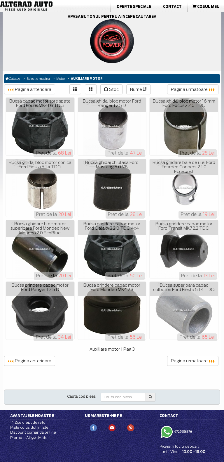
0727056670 (183, 432)
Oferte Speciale (134, 6)
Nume (138, 89)
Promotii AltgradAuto (29, 437)
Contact (172, 6)
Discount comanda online (33, 432)
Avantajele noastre (32, 415)
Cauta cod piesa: (81, 396)
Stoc (111, 89)
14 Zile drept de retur (28, 422)
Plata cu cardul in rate (29, 427)
